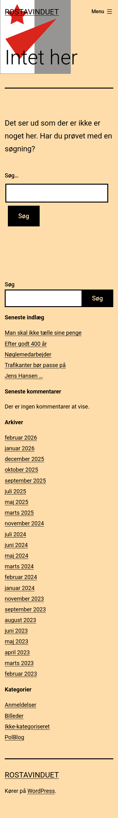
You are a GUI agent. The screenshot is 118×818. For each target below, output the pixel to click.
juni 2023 (16, 630)
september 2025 (25, 480)
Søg (9, 284)
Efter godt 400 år (26, 343)
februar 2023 (21, 673)
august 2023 (20, 620)
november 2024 (24, 523)
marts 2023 (19, 663)
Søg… (12, 175)
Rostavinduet (32, 12)
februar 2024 (21, 577)
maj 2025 (16, 502)
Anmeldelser (20, 705)
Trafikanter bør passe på (35, 365)
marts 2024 (19, 566)
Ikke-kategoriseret (27, 726)
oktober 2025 (21, 469)
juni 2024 (16, 545)
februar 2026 (21, 437)
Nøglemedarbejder (28, 354)
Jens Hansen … (24, 375)
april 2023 (17, 652)
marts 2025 (19, 512)
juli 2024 (15, 534)
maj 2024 (16, 555)
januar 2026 (20, 448)
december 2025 (24, 459)
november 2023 (24, 598)
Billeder (14, 715)
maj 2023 (16, 641)
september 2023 (25, 609)
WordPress (41, 791)
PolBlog (14, 737)
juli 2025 (15, 491)
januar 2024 (20, 588)
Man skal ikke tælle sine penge (43, 332)
